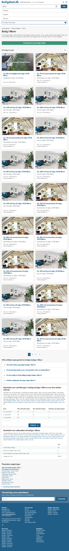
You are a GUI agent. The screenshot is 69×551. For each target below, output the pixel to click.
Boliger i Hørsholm (7, 543)
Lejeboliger (39, 532)
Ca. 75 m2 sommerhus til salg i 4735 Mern (51, 74)
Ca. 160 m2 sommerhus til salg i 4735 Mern (15, 238)
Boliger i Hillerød (7, 540)
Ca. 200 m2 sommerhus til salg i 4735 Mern (49, 306)
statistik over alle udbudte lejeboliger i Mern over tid (33, 435)
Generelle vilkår (29, 514)
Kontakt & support (30, 511)
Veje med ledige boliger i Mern (11, 467)
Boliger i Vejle (6, 537)
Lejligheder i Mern (7, 476)
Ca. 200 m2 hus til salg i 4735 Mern (17, 203)
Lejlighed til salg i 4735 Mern (13, 78)
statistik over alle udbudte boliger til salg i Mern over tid (47, 400)
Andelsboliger (40, 533)
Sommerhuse (40, 541)
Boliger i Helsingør (7, 545)
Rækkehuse (39, 540)
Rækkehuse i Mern (7, 479)
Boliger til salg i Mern (8, 472)
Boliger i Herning (7, 541)
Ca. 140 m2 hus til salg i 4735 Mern (50, 271)
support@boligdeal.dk (8, 514)
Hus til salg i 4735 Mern (11, 110)
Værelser (39, 538)
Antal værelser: (41, 82)
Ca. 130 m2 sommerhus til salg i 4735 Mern (15, 272)
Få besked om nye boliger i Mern (34, 43)
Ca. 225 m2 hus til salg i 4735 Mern (51, 138)
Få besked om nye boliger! (63, 2)
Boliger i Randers (7, 532)
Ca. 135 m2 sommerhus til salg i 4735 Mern (49, 204)
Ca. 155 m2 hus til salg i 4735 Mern (17, 172)
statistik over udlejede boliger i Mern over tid (37, 436)
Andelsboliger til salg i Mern (10, 471)
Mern (24, 28)
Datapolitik (28, 515)
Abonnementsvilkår (30, 512)
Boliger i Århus (52, 511)
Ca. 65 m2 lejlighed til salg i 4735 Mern (16, 74)
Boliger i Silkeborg (7, 535)
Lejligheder (39, 537)
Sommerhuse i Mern (8, 482)
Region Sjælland (16, 28)
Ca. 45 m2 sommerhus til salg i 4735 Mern (51, 340)
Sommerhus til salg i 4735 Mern (48, 78)
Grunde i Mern (6, 484)
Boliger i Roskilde (7, 538)
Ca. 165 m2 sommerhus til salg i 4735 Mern (49, 238)
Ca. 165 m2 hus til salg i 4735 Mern (17, 305)
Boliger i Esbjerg (7, 530)
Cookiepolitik (29, 517)
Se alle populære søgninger (12, 486)
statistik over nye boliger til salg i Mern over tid (22, 402)
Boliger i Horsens (7, 546)
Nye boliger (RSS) (30, 522)
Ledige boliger (6, 28)
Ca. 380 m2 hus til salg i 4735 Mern (51, 107)
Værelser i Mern (6, 480)
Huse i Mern (5, 477)
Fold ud (33, 425)
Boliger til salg (40, 530)
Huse (37, 535)
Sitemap (27, 520)
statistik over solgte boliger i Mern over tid (20, 439)
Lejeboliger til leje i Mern (9, 474)
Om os (27, 509)
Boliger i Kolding (6, 533)
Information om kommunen (10, 469)
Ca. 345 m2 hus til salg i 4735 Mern (17, 107)
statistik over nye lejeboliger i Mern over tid (42, 399)
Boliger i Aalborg (53, 514)
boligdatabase (40, 2)
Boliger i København (54, 509)
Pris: (4, 82)
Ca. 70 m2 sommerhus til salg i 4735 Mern (17, 139)
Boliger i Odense (53, 512)
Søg (64, 6)
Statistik (27, 519)
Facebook (3, 525)
